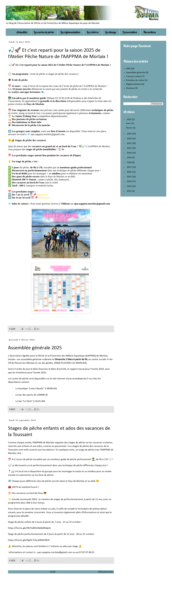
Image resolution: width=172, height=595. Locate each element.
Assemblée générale (135, 72)
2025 (129, 119)
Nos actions (149, 32)
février (129, 128)
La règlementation (70, 32)
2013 (129, 186)
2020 (129, 153)
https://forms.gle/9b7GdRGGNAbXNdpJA (29, 528)
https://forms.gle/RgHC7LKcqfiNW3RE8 (29, 540)
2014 (129, 181)
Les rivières (92, 32)
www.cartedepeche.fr (77, 378)
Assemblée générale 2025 (35, 348)
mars (128, 123)
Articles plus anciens (105, 571)
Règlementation (133, 84)
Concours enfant (133, 76)
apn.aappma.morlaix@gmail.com (47, 134)
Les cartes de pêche (44, 32)
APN (128, 69)
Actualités (21, 32)
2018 (129, 162)
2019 (129, 157)
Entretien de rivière (135, 80)
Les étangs (110, 32)
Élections (130, 88)
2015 (129, 177)
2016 (129, 172)
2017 (129, 167)
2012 (129, 191)
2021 (129, 148)
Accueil (52, 571)
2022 (129, 143)
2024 (129, 134)
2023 (129, 139)
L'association (130, 32)
